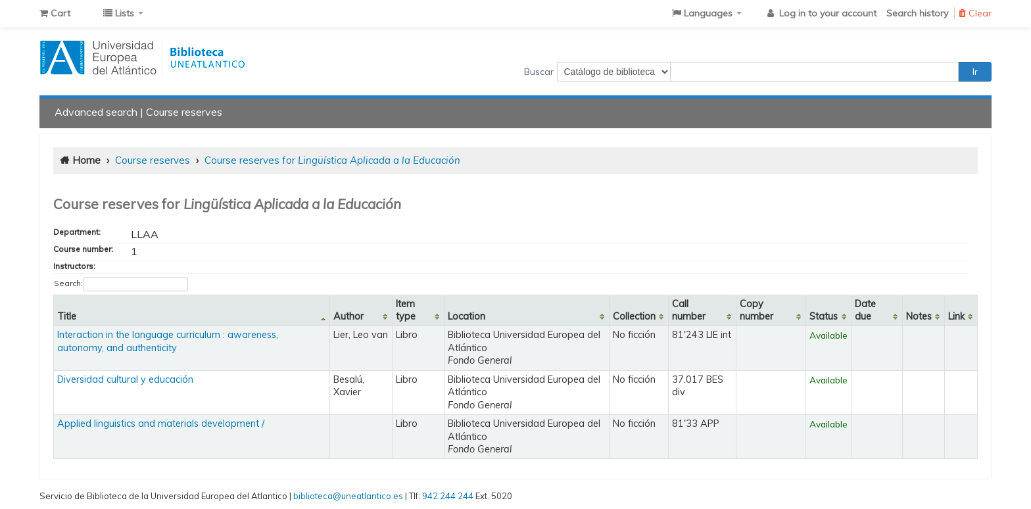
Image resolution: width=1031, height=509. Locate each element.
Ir (975, 72)
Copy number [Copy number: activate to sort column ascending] (756, 310)
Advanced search (96, 111)
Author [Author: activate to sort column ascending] (348, 316)
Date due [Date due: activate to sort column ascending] (865, 310)
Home (86, 160)
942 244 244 (447, 496)
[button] (55, 13)
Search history (917, 13)
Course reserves (184, 111)
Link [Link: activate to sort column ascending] (956, 316)
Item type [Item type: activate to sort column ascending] (406, 310)
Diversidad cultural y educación (125, 379)
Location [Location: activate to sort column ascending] (466, 316)
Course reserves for (332, 160)
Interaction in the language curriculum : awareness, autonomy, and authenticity (167, 341)
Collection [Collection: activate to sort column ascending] (634, 316)
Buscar (539, 72)
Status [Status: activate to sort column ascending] (823, 316)
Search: (121, 284)
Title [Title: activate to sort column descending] (66, 316)
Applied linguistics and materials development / (160, 423)
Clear (975, 13)
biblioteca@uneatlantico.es (348, 496)
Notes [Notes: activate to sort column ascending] (919, 316)
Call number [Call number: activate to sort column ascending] (689, 310)
